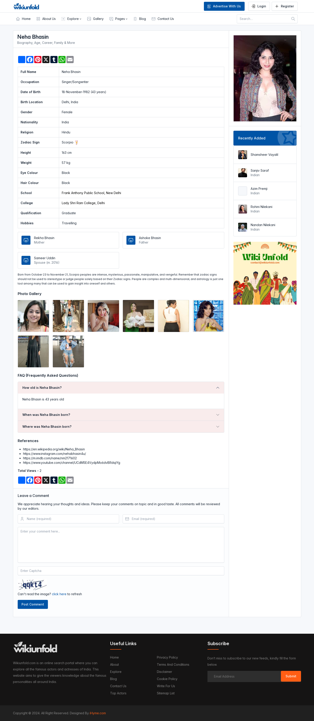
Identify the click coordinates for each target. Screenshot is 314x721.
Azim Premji (259, 188)
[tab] (121, 388)
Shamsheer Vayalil (264, 154)
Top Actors (118, 693)
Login (258, 6)
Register (284, 6)
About (114, 664)
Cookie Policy (167, 679)
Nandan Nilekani (263, 225)
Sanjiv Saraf (260, 170)
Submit (291, 676)
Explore (116, 672)
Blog (113, 679)
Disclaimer (164, 672)
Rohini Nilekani (261, 207)
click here (59, 594)
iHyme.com (98, 713)
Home (114, 657)
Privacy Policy (167, 657)
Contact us (118, 686)
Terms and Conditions (173, 664)
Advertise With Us (224, 6)
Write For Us (166, 686)
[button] (71, 19)
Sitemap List (166, 693)
